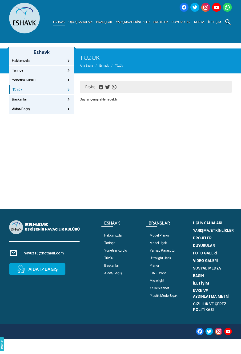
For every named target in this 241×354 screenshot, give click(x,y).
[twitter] (209, 331)
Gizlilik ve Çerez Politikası (209, 307)
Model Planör (159, 235)
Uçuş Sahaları (80, 22)
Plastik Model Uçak (163, 296)
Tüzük (108, 258)
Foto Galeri (205, 253)
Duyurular (181, 22)
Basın (198, 276)
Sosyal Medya (207, 268)
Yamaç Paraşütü (162, 250)
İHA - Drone (158, 273)
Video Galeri (205, 260)
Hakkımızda (113, 235)
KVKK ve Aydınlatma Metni (211, 294)
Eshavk (59, 22)
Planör (154, 265)
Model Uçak (158, 243)
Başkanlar (111, 265)
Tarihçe (109, 243)
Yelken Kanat (159, 288)
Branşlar (104, 22)
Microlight (157, 280)
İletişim (214, 22)
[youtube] (228, 331)
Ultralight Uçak (160, 258)
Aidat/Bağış (113, 273)
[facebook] (200, 331)
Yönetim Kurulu (115, 250)
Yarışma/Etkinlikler (133, 22)
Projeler (160, 22)
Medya (199, 22)
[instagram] (218, 331)
